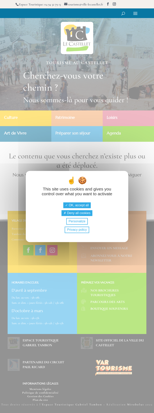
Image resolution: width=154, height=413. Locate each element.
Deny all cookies (77, 213)
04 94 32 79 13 (52, 4)
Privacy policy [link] (77, 230)
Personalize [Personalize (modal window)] (77, 221)
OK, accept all (77, 205)
